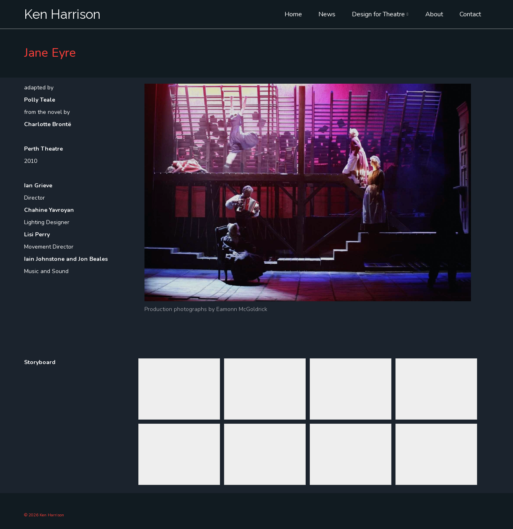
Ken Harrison (62, 14)
